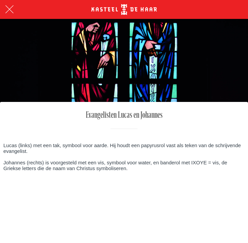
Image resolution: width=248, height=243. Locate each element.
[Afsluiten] (9, 9)
